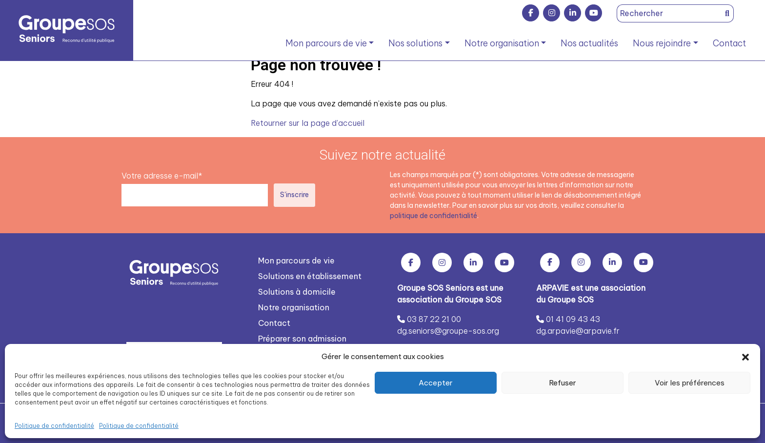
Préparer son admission (302, 338)
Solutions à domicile (297, 291)
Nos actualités (589, 43)
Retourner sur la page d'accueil (307, 123)
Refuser (562, 382)
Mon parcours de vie (326, 43)
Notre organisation (501, 43)
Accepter (436, 382)
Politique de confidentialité (54, 425)
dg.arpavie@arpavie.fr (578, 330)
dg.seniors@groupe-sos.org (448, 330)
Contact (729, 43)
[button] (745, 357)
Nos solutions (415, 43)
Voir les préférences (690, 382)
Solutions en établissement (310, 276)
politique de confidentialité (433, 215)
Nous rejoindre (662, 43)
